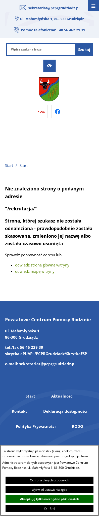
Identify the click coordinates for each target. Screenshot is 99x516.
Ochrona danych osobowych (49, 480)
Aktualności (62, 396)
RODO (77, 426)
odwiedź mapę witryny (35, 271)
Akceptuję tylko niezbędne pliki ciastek (49, 499)
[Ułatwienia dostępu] (49, 66)
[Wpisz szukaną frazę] (41, 49)
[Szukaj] (84, 49)
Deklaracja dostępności (65, 411)
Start (30, 396)
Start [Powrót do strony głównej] (9, 165)
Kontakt (19, 411)
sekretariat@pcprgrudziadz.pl (53, 8)
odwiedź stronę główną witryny (42, 264)
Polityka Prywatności (36, 426)
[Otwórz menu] (93, 5)
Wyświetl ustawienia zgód (49, 489)
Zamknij (49, 508)
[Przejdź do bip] (41, 111)
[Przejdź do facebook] (58, 111)
